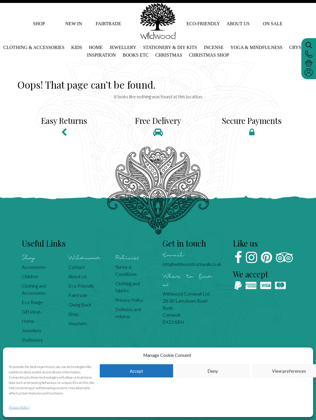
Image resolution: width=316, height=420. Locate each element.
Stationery (32, 340)
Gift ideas (31, 311)
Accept (136, 371)
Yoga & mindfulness (256, 47)
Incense (214, 47)
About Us (237, 23)
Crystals (301, 47)
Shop (39, 23)
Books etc (135, 55)
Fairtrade (108, 23)
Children (30, 276)
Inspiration (101, 55)
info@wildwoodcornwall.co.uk (192, 264)
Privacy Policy (19, 407)
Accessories (34, 267)
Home (96, 47)
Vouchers (77, 323)
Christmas (169, 55)
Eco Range (32, 302)
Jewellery (122, 47)
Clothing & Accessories (34, 47)
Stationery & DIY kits (170, 47)
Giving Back (80, 304)
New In (73, 23)
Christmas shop (209, 55)
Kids (76, 47)
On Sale (273, 23)
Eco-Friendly (203, 23)
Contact (76, 267)
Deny (212, 371)
